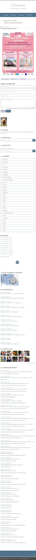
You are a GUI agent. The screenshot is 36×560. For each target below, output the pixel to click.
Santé (4, 220)
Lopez (2, 412)
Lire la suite (3, 133)
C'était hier (5, 169)
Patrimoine (5, 210)
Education (5, 187)
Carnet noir (5, 172)
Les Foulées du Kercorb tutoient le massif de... (12, 298)
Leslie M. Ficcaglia (5, 430)
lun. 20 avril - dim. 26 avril (6, 243)
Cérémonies (5, 174)
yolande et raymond (6, 517)
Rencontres (5, 218)
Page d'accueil (14, 20)
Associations (5, 167)
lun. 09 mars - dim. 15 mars (7, 254)
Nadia (2, 482)
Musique (5, 207)
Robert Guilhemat (5, 435)
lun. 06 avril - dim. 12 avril (6, 247)
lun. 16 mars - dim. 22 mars (7, 252)
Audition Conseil (5, 540)
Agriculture (5, 159)
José (2, 401)
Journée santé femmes (9, 28)
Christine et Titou (5, 488)
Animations (5, 162)
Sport (4, 230)
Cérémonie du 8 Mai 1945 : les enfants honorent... (13, 334)
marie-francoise (5, 418)
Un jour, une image (5, 339)
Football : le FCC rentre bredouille (9, 312)
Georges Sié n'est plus (14, 459)
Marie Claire (4, 453)
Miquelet (3, 406)
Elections (5, 190)
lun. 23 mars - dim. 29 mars (7, 250)
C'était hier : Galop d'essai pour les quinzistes (13, 22)
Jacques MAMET (5, 441)
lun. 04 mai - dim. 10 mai (6, 239)
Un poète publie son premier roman (10, 325)
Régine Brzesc (4, 470)
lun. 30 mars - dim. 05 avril (6, 249)
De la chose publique (7, 180)
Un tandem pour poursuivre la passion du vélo (22, 418)
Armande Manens (5, 465)
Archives (13, 15)
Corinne (3, 395)
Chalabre (18, 5)
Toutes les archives (5, 256)
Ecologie (4, 185)
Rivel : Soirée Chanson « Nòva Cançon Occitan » (13, 293)
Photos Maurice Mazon (8, 213)
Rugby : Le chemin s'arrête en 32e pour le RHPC (13, 307)
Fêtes (4, 195)
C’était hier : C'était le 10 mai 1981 (9, 330)
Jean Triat (3, 476)
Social (4, 225)
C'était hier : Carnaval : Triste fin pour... (10, 343)
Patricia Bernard (5, 494)
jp (1, 523)
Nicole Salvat (4, 371)
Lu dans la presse (6, 20)
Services (4, 223)
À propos (21, 15)
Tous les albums (31, 363)
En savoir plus (24, 559)
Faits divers (5, 192)
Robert (2, 505)
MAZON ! (29, 15)
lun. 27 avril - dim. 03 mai (6, 241)
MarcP (2, 383)
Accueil (5, 15)
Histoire (4, 197)
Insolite (4, 200)
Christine (3, 447)
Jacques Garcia (4, 389)
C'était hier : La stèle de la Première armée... (12, 316)
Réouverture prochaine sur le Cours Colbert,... (22, 424)
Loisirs (4, 205)
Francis (2, 511)
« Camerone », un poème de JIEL (9, 321)
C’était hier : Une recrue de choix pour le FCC (17, 412)
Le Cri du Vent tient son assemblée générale (18, 406)
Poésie (4, 215)
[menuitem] (5, 15)
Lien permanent (5, 79)
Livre (4, 202)
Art (3, 164)
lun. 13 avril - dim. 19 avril (6, 245)
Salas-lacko (4, 459)
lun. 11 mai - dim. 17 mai (6, 237)
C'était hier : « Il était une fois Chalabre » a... (11, 302)
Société (4, 228)
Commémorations (7, 177)
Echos (4, 182)
